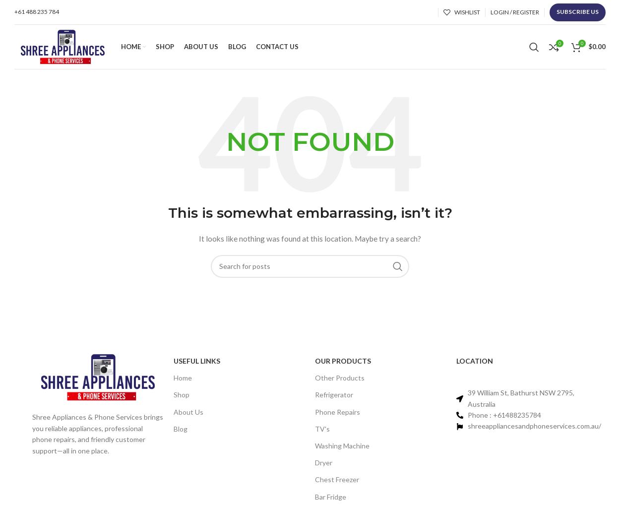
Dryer (323, 462)
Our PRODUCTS (343, 361)
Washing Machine (342, 446)
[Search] (534, 47)
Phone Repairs (337, 412)
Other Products (340, 378)
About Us (188, 412)
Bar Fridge (330, 497)
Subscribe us (578, 11)
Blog (180, 429)
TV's (322, 429)
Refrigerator (334, 394)
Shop (181, 394)
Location (474, 361)
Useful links (197, 361)
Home (183, 378)
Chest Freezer (337, 479)
